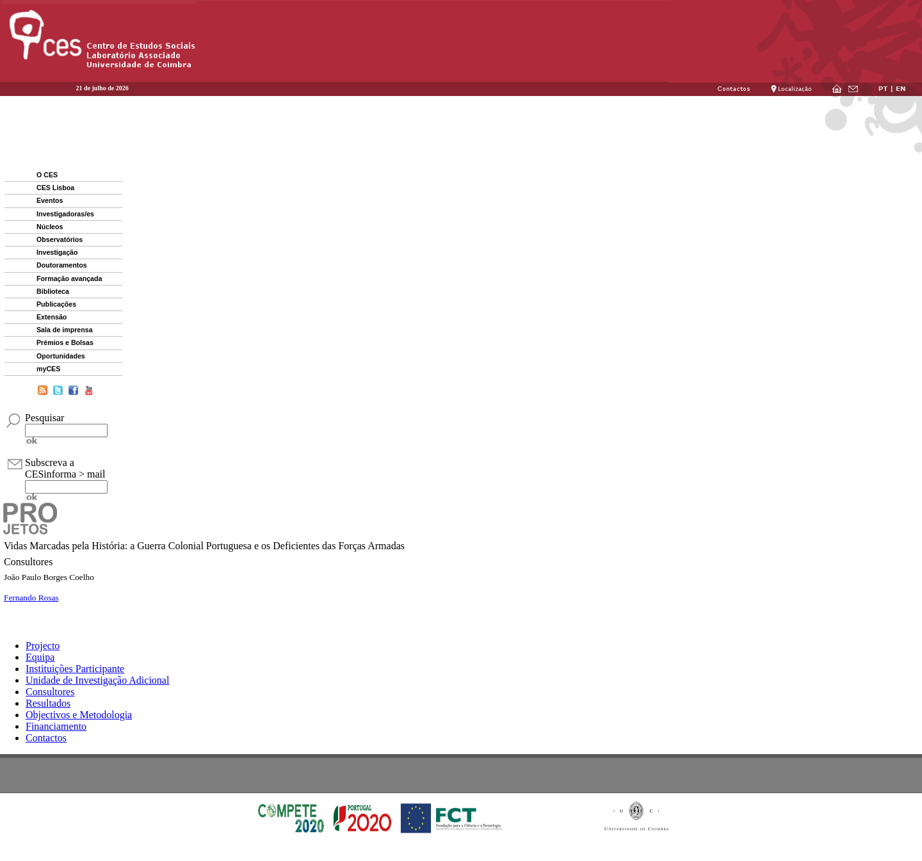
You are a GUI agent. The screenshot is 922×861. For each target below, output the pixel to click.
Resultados (48, 703)
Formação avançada (69, 278)
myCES (48, 369)
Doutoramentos (61, 265)
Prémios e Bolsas (64, 342)
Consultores (50, 691)
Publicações (56, 304)
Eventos (49, 200)
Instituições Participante (75, 668)
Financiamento (56, 726)
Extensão (51, 317)
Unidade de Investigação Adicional (97, 680)
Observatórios (59, 239)
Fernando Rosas (31, 597)
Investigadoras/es (65, 214)
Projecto (43, 645)
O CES (47, 175)
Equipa (40, 657)
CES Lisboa (55, 187)
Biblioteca (52, 291)
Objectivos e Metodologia (79, 714)
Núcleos (49, 226)
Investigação (57, 252)
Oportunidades (60, 356)
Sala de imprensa (64, 330)
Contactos (46, 737)
